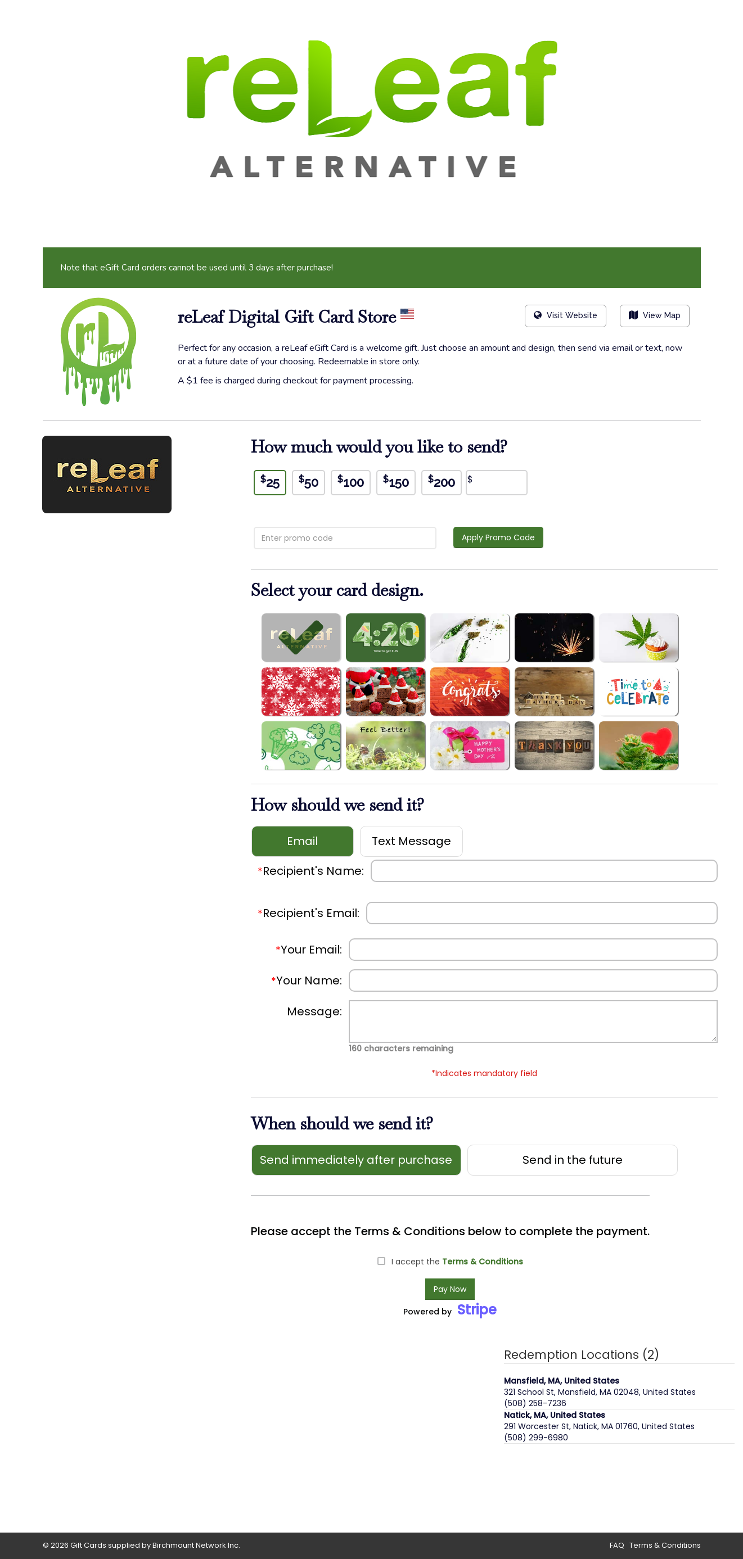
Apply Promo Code (498, 537)
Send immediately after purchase (356, 1160)
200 (441, 482)
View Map (655, 315)
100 (350, 482)
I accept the (457, 1261)
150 (396, 482)
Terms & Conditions (482, 1261)
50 (308, 482)
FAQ (617, 1545)
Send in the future (573, 1160)
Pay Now (450, 1289)
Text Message (411, 841)
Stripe (477, 1309)
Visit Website (565, 315)
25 (270, 482)
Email (302, 841)
